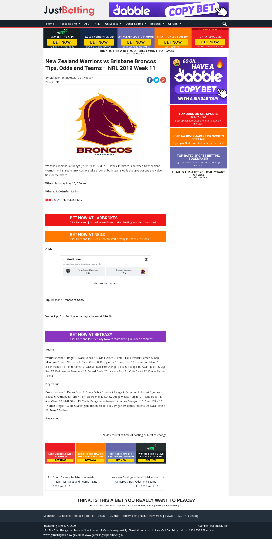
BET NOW (62, 42)
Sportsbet (49, 515)
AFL (86, 23)
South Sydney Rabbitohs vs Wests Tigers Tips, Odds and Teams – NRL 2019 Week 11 (75, 481)
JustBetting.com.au (54, 525)
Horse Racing (68, 23)
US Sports (111, 23)
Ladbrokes (64, 515)
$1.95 (80, 300)
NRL (97, 23)
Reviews (155, 23)
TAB (179, 515)
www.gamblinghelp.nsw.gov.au (62, 535)
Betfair (90, 515)
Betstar (102, 515)
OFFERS (173, 23)
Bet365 (78, 515)
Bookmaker (129, 515)
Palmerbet (155, 515)
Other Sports (134, 23)
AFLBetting (191, 515)
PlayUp (169, 515)
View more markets (106, 283)
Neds (143, 515)
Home (50, 23)
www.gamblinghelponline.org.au (104, 535)
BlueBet (114, 515)
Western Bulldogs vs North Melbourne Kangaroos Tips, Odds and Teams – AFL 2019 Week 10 (135, 481)
